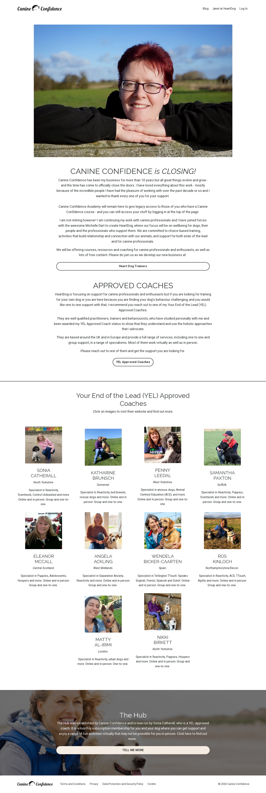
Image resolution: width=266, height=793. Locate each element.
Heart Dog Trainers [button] (133, 266)
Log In (243, 8)
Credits (152, 784)
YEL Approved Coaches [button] (133, 362)
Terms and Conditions (73, 784)
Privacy (94, 784)
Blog (206, 8)
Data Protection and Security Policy (123, 784)
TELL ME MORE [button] (133, 750)
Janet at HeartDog (224, 8)
